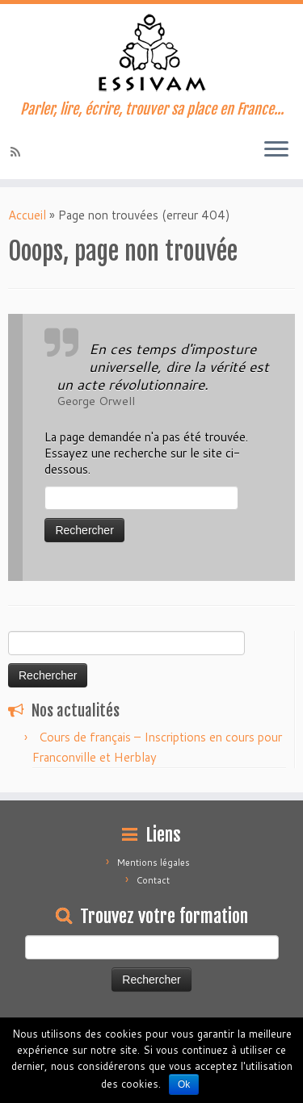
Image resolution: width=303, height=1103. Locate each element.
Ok (184, 1084)
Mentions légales (153, 862)
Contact (153, 880)
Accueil (27, 215)
